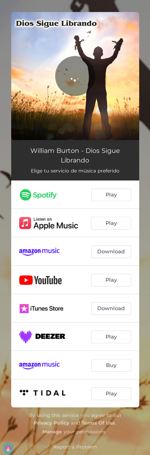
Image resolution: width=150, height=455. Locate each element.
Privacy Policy (51, 423)
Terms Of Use (98, 423)
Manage (52, 432)
